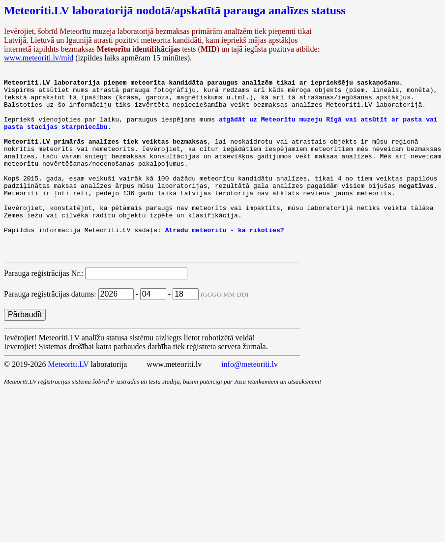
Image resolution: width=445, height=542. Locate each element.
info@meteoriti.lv (249, 399)
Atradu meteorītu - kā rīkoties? (224, 260)
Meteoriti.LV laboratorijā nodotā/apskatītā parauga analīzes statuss (175, 10)
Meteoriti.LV (68, 399)
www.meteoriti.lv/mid (38, 58)
